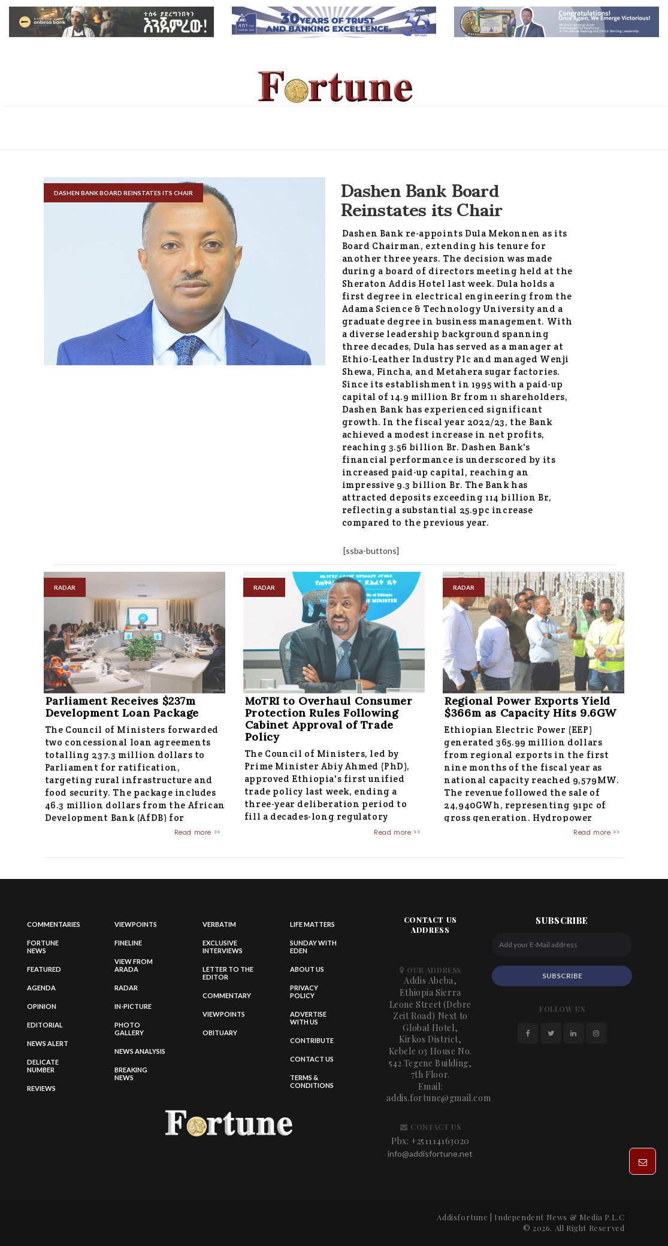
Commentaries (53, 924)
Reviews (41, 1088)
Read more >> (197, 832)
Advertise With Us (308, 1018)
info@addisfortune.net (430, 1153)
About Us (307, 969)
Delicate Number (43, 1066)
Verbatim (219, 924)
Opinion (41, 1006)
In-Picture (133, 1006)
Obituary (219, 1032)
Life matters (312, 924)
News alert (47, 1043)
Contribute (312, 1040)
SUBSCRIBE (562, 975)
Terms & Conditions (312, 1081)
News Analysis (139, 1051)
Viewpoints (135, 924)
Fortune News (43, 946)
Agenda (41, 988)
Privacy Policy (304, 991)
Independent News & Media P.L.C (559, 1217)
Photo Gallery (129, 1028)
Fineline (128, 943)
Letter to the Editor (227, 973)
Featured (44, 969)
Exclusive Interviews (222, 946)
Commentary (226, 995)
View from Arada (133, 965)
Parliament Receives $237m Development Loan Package (122, 707)
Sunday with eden (313, 946)
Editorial (45, 1025)
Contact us (312, 1059)
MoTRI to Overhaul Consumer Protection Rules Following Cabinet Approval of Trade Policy (329, 719)
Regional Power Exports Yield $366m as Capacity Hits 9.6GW (530, 707)
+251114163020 (440, 1141)
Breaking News (130, 1073)
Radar (126, 988)
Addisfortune (462, 1217)
